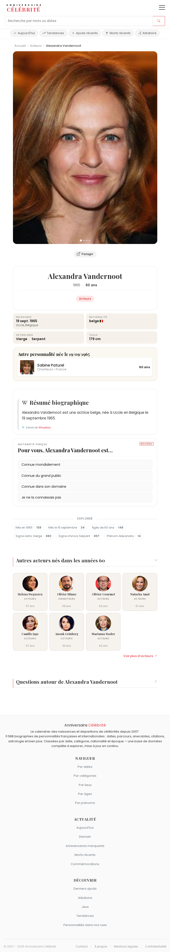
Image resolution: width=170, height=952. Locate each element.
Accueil (20, 45)
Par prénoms (85, 803)
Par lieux (85, 785)
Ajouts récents (85, 33)
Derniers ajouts (85, 889)
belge (94, 321)
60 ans (91, 285)
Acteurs (36, 45)
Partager (85, 254)
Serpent (39, 339)
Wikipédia (44, 427)
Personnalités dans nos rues (85, 925)
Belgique (31, 325)
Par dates (85, 767)
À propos (101, 946)
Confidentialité (155, 946)
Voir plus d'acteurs (140, 656)
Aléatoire (147, 33)
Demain (85, 837)
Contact (82, 946)
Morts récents (118, 33)
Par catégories (85, 776)
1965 (76, 285)
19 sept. (22, 321)
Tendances (53, 33)
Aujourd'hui (24, 33)
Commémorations (85, 864)
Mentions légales (126, 946)
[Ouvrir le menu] (162, 7)
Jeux (85, 907)
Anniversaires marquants (85, 846)
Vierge (22, 339)
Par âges (85, 794)
